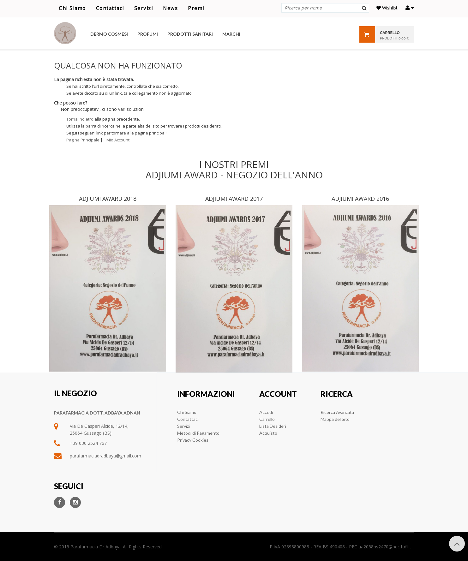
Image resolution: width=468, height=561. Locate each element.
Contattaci (110, 8)
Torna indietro (79, 119)
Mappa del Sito (335, 419)
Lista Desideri (272, 426)
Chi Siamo (72, 8)
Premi (196, 8)
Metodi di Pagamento (198, 433)
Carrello (267, 419)
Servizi (143, 8)
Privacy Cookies (192, 440)
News (170, 8)
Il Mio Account (116, 140)
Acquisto (268, 433)
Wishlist (387, 8)
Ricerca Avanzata (337, 412)
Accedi (266, 412)
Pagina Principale (82, 140)
